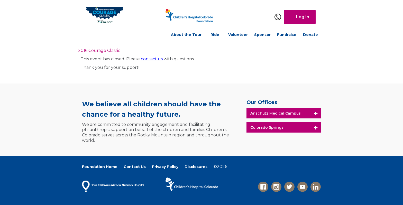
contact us (152, 59)
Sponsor (262, 34)
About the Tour (186, 34)
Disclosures (196, 166)
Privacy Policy (165, 166)
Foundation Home (99, 166)
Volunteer (238, 34)
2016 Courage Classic (99, 50)
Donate (310, 34)
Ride (214, 34)
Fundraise (286, 34)
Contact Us (135, 166)
